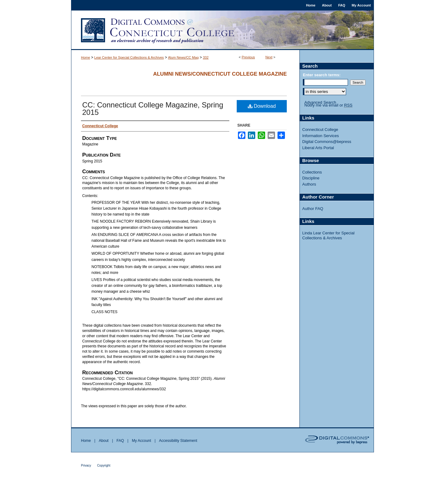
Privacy (86, 465)
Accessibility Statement (178, 440)
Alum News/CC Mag (183, 57)
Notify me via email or (328, 105)
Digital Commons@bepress (326, 141)
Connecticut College (320, 129)
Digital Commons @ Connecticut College (222, 30)
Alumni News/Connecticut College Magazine (220, 74)
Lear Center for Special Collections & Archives (129, 57)
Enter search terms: (322, 75)
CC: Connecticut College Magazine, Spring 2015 (152, 108)
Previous (248, 57)
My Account (141, 440)
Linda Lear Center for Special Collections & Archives (328, 235)
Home (85, 57)
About (103, 440)
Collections (312, 172)
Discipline (311, 178)
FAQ (120, 440)
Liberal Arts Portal (318, 147)
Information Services (320, 135)
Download (262, 106)
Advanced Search (320, 102)
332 (205, 57)
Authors (309, 184)
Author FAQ (312, 208)
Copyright (103, 465)
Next (269, 57)
